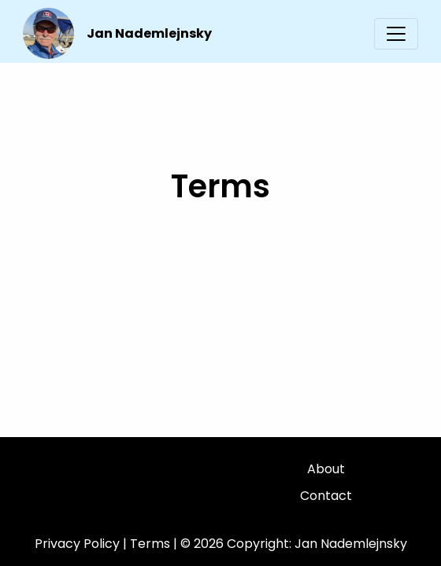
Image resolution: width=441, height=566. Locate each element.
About (326, 469)
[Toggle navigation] (396, 34)
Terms (150, 544)
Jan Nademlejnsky (149, 33)
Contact (326, 496)
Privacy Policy (77, 544)
